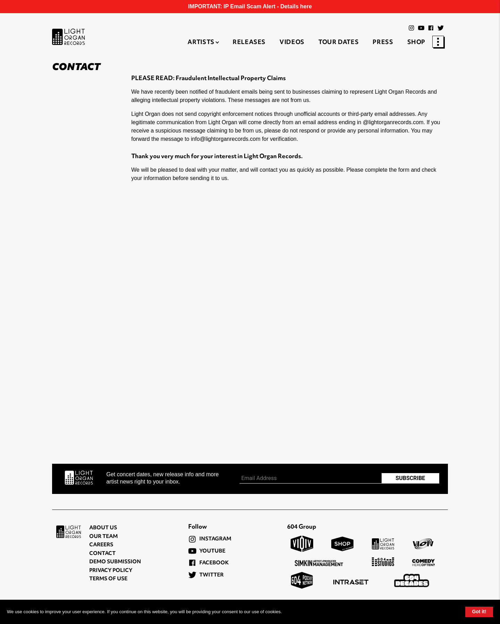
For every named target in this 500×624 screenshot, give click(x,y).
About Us (103, 528)
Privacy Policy (110, 571)
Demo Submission (115, 562)
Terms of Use (108, 579)
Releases (249, 43)
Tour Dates (338, 43)
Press (383, 43)
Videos (292, 43)
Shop (416, 43)
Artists (201, 43)
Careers (101, 545)
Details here (296, 6)
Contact (102, 554)
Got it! (479, 611)
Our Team (103, 537)
